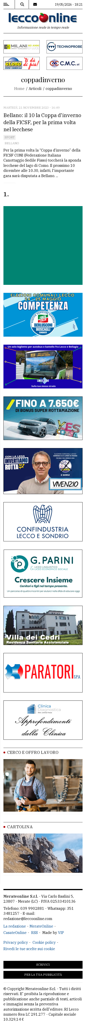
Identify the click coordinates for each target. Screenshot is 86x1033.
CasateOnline (15, 932)
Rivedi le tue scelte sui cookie (29, 948)
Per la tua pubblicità (43, 975)
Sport (9, 137)
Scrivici (43, 965)
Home (19, 88)
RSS (34, 932)
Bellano (12, 143)
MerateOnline (41, 926)
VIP (61, 932)
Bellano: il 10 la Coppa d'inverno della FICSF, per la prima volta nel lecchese (42, 122)
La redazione (14, 926)
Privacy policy (15, 942)
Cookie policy (44, 942)
